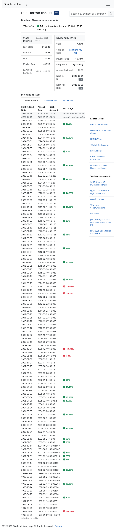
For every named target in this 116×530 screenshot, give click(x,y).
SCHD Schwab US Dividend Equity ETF (98, 183)
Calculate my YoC (75, 51)
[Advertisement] (101, 64)
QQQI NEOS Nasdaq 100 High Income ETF (100, 192)
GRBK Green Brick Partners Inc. (97, 158)
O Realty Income (97, 199)
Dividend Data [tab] (31, 100)
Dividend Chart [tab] (50, 100)
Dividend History (15, 4)
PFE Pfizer (94, 213)
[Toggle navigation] (108, 4)
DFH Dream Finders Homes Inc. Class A (98, 166)
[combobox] (88, 14)
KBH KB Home (96, 151)
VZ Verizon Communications (97, 206)
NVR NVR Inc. (96, 139)
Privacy (58, 526)
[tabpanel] (53, 312)
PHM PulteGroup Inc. (99, 124)
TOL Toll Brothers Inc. (99, 145)
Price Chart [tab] (68, 100)
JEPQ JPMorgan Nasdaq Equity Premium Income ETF (100, 222)
